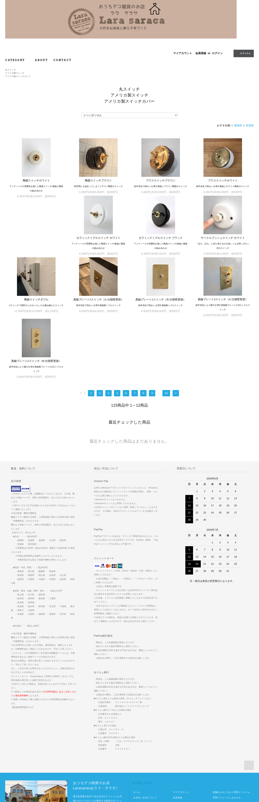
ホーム (136, 735)
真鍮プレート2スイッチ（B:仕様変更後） (223, 303)
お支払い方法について (145, 740)
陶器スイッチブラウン (98, 180)
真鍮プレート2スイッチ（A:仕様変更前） (160, 303)
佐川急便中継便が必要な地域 (228, 746)
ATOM (183, 751)
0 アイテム (243, 53)
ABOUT (41, 60)
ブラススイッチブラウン (160, 180)
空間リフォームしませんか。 (228, 740)
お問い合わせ (140, 762)
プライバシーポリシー (145, 756)
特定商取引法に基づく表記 (147, 751)
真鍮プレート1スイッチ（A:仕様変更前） (36, 303)
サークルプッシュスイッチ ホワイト (161, 242)
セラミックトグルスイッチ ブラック (98, 242)
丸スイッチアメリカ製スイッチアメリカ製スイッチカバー (18, 73)
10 (166, 335)
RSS (175, 751)
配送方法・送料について (146, 746)
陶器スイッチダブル (223, 242)
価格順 (238, 125)
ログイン (217, 53)
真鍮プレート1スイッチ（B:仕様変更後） (98, 303)
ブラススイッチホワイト (223, 180)
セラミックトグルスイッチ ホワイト (36, 242)
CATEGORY (17, 60)
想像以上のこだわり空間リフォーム (231, 735)
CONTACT (62, 60)
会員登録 (200, 53)
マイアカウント (182, 53)
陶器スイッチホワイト (36, 180)
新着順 (250, 125)
